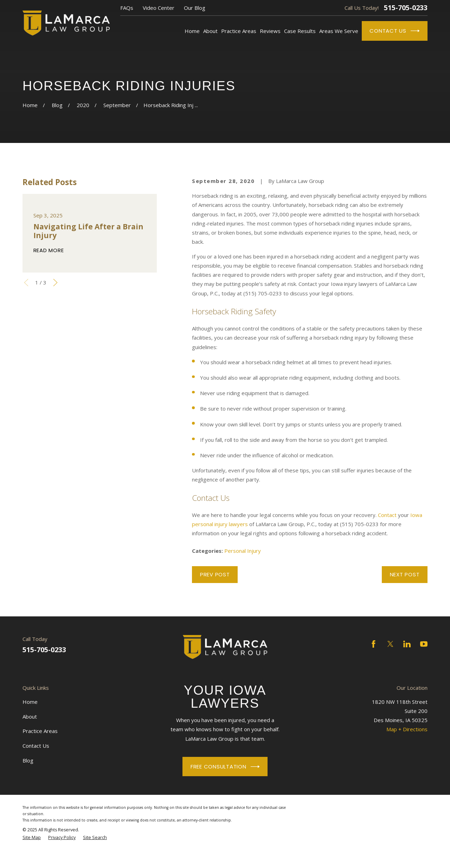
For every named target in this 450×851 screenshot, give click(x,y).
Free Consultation (225, 766)
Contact (387, 514)
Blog (27, 760)
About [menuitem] (210, 30)
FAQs (126, 7)
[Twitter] (390, 644)
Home (30, 701)
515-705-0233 (406, 7)
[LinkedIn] (407, 644)
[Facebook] (373, 644)
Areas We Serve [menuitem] (338, 30)
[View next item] (55, 282)
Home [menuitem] (192, 30)
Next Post (405, 574)
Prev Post (215, 574)
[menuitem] (31, 838)
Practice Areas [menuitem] (238, 30)
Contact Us (394, 30)
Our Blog (194, 7)
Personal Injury (242, 550)
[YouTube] (424, 644)
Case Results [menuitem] (300, 30)
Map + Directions (407, 729)
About (29, 716)
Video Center (158, 7)
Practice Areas (40, 730)
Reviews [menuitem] (270, 30)
